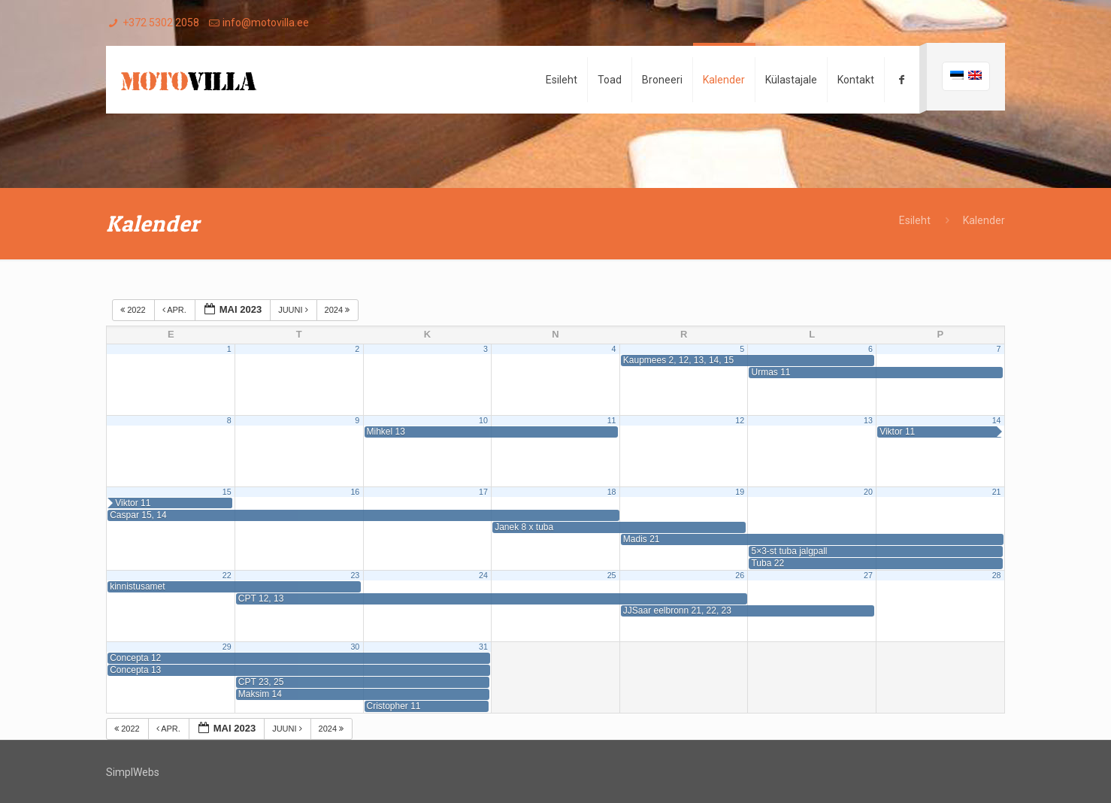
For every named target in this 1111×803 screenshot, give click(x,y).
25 (611, 575)
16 (354, 491)
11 (611, 420)
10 (483, 420)
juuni (294, 309)
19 (739, 491)
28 (996, 575)
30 (354, 646)
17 (483, 491)
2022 (134, 309)
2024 (339, 309)
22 (227, 575)
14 (996, 420)
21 (996, 491)
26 (739, 575)
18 (611, 491)
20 (868, 491)
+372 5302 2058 (161, 23)
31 (483, 646)
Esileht (915, 220)
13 (868, 420)
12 (739, 420)
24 (483, 575)
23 (354, 575)
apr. (175, 309)
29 (227, 646)
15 (227, 491)
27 (868, 575)
